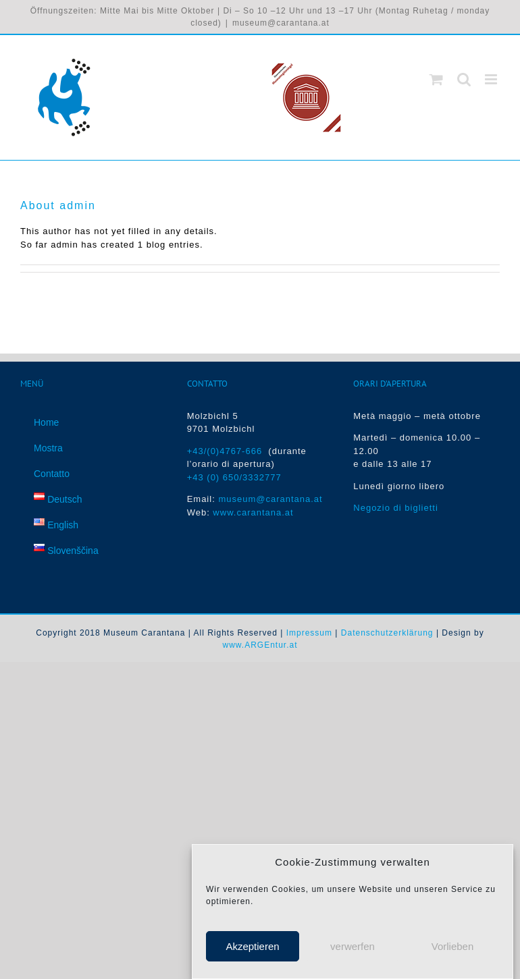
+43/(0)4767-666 (228, 451)
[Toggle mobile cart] (437, 79)
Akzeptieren (252, 946)
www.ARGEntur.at (259, 645)
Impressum (309, 633)
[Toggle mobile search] (464, 79)
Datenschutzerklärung (387, 633)
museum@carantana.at (281, 23)
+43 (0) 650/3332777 (234, 477)
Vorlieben (453, 946)
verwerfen (352, 946)
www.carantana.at (253, 512)
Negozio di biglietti (395, 508)
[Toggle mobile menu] (492, 79)
